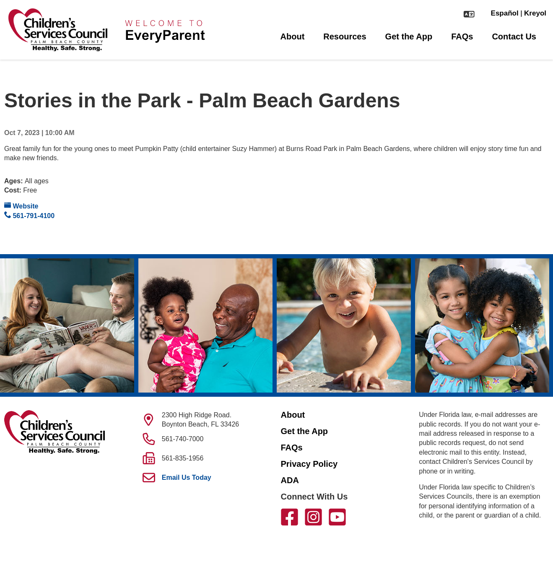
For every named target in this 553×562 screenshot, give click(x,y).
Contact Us (514, 36)
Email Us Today (186, 477)
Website (21, 206)
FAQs (462, 36)
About (292, 36)
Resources (344, 36)
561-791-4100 (29, 215)
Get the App (409, 36)
